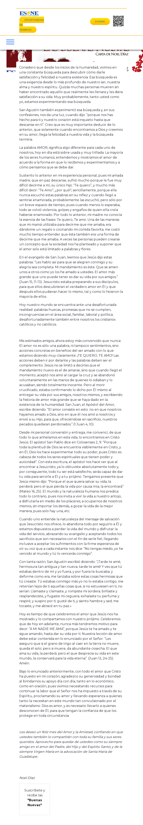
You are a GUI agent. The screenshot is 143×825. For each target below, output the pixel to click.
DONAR (100, 21)
